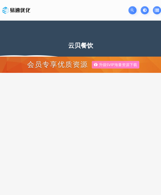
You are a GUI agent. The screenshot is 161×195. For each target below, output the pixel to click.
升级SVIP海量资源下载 (115, 64)
